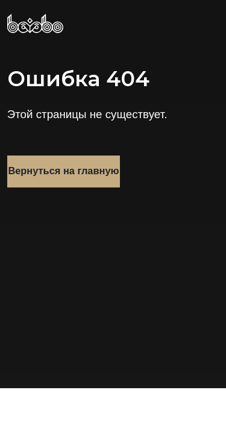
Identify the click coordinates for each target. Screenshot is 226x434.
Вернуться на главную (63, 170)
